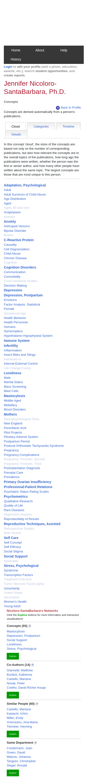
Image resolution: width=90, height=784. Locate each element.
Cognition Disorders (20, 267)
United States (13, 592)
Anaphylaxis (12, 212)
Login (8, 66)
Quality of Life (13, 505)
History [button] (16, 59)
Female (9, 309)
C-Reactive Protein (19, 240)
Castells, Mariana (19, 679)
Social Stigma (13, 551)
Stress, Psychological (21, 566)
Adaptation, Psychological (25, 185)
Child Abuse (12, 253)
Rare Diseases (14, 510)
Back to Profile (68, 108)
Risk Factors (12, 533)
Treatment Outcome (17, 579)
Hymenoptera (13, 331)
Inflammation (13, 350)
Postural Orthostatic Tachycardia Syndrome (34, 445)
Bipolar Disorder (15, 231)
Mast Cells (11, 391)
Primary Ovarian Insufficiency (27, 482)
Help (63, 50)
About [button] (40, 50)
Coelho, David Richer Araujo (26, 687)
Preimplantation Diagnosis (22, 468)
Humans (9, 327)
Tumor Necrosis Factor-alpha (24, 584)
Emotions (10, 300)
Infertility (11, 346)
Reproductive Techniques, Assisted (32, 524)
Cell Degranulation (17, 249)
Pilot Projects (13, 432)
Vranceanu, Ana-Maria (22, 722)
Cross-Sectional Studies (20, 281)
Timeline (68, 126)
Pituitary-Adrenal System (21, 437)
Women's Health (15, 601)
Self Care (11, 538)
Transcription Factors (18, 575)
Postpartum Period (17, 441)
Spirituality (11, 561)
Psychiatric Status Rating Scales (26, 491)
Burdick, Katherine (19, 674)
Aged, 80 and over (16, 207)
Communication (14, 272)
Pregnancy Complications (21, 455)
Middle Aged (12, 400)
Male (7, 378)
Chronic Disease (15, 258)
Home (15, 50)
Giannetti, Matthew (20, 670)
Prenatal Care (13, 472)
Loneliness (12, 373)
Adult (7, 190)
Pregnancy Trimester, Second (24, 459)
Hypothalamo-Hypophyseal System (28, 335)
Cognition (10, 262)
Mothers (10, 414)
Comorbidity (12, 276)
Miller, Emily (15, 718)
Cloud (16, 126)
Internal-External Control (21, 363)
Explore (13, 656)
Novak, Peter (16, 683)
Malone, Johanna (19, 757)
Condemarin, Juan (19, 748)
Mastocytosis (14, 396)
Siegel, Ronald (17, 765)
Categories (41, 126)
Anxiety (10, 221)
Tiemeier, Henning (19, 726)
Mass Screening (15, 386)
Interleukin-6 (12, 359)
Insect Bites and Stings (20, 354)
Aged (7, 203)
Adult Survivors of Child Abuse (25, 194)
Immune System (17, 341)
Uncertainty (12, 588)
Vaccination (12, 597)
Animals (9, 217)
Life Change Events (17, 368)
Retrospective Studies (19, 528)
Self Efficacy (12, 547)
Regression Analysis (18, 514)
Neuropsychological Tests (21, 419)
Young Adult (12, 606)
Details (16, 134)
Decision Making (15, 285)
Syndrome (11, 570)
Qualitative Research (18, 501)
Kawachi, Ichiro (17, 713)
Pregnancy (11, 450)
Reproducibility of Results (21, 519)
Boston (8, 235)
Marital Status (13, 382)
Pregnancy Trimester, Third (22, 464)
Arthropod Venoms (17, 226)
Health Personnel (16, 322)
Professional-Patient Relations (28, 487)
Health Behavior (15, 318)
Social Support (16, 556)
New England (13, 423)
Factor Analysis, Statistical (22, 304)
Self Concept (13, 542)
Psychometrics (16, 496)
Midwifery (10, 405)
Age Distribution (15, 199)
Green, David (16, 752)
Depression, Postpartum (23, 295)
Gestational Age (15, 313)
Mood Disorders (15, 409)
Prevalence (11, 477)
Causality (10, 244)
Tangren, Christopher (21, 761)
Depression (13, 290)
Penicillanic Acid (15, 428)
